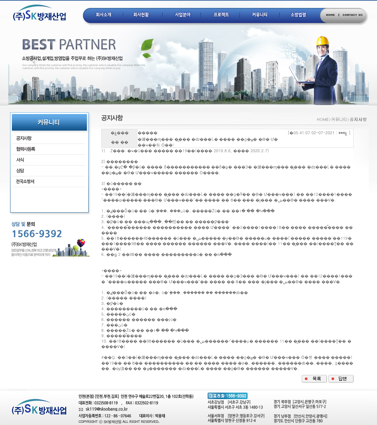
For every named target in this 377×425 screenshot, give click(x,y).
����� (148, 133)
